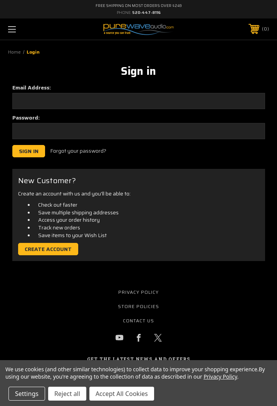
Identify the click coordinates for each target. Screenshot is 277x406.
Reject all (67, 393)
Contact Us (138, 320)
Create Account (48, 249)
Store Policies (138, 306)
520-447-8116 (146, 12)
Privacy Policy (138, 292)
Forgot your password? (78, 151)
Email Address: (31, 87)
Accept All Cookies (122, 393)
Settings (27, 393)
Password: (26, 117)
